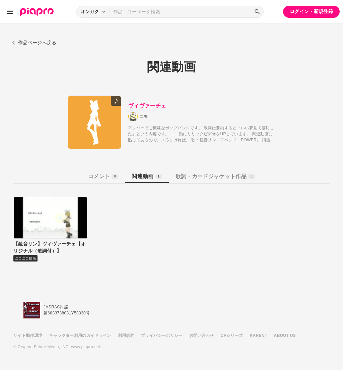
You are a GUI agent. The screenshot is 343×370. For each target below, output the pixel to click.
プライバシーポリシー (162, 335)
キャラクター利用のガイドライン (80, 335)
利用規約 (126, 335)
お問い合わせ (201, 335)
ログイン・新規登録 (311, 11)
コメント (103, 176)
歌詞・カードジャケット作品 (215, 176)
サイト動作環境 (27, 335)
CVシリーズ (232, 335)
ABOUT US (285, 335)
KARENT (258, 335)
